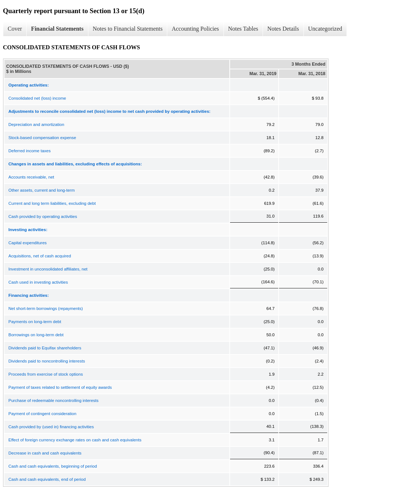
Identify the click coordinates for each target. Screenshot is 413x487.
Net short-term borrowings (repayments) (45, 308)
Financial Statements (57, 29)
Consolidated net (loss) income (37, 98)
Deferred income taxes (29, 151)
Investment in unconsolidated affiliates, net (48, 269)
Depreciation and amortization (36, 124)
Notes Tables (243, 29)
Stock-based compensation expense (42, 137)
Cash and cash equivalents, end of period (47, 479)
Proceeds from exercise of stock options (45, 374)
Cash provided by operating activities (42, 216)
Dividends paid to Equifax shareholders (44, 348)
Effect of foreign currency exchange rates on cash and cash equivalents (74, 440)
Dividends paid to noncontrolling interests (46, 361)
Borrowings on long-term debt (36, 335)
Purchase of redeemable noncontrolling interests (53, 400)
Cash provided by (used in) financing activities (51, 427)
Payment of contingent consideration (42, 413)
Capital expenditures (27, 243)
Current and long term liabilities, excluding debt (52, 203)
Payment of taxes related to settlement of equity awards (60, 387)
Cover (15, 29)
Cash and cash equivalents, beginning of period (52, 466)
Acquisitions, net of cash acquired (39, 256)
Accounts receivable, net (31, 177)
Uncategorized (325, 29)
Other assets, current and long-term (41, 190)
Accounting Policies (195, 29)
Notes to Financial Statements (128, 29)
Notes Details (283, 29)
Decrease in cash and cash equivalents (44, 453)
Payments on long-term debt (34, 321)
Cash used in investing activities (38, 282)
